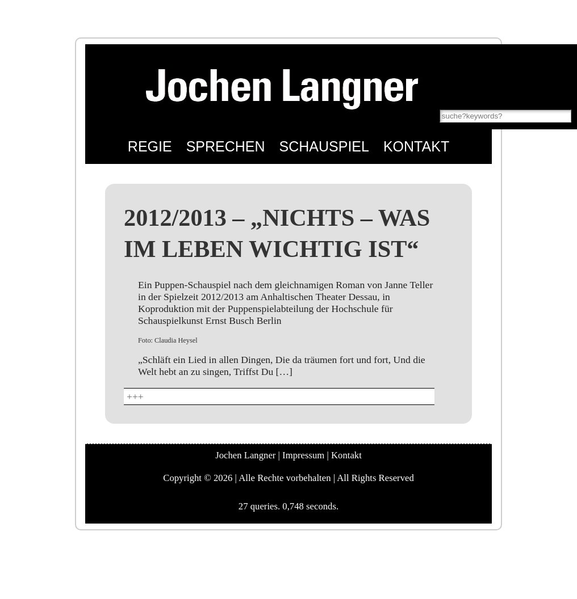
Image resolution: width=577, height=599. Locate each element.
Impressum (303, 455)
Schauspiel (324, 146)
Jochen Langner (245, 455)
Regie (150, 146)
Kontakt (416, 146)
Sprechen (225, 146)
